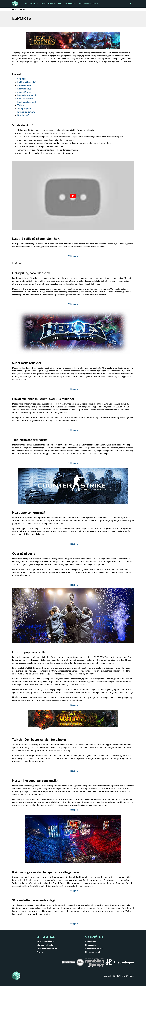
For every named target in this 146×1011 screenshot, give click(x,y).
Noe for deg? (23, 115)
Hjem (14, 9)
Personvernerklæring (45, 941)
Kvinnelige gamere (26, 112)
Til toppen (73, 256)
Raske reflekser (24, 85)
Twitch (20, 105)
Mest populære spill (26, 102)
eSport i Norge (24, 92)
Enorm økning (24, 88)
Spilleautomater (66, 4)
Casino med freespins (94, 948)
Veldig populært (24, 108)
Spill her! (21, 78)
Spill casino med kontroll (47, 948)
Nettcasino (30, 4)
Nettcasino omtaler (93, 952)
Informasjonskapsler (45, 945)
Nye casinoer (90, 945)
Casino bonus (47, 4)
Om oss (40, 952)
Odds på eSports (25, 98)
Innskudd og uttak (88, 4)
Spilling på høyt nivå (26, 82)
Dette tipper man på (26, 95)
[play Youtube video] (73, 195)
